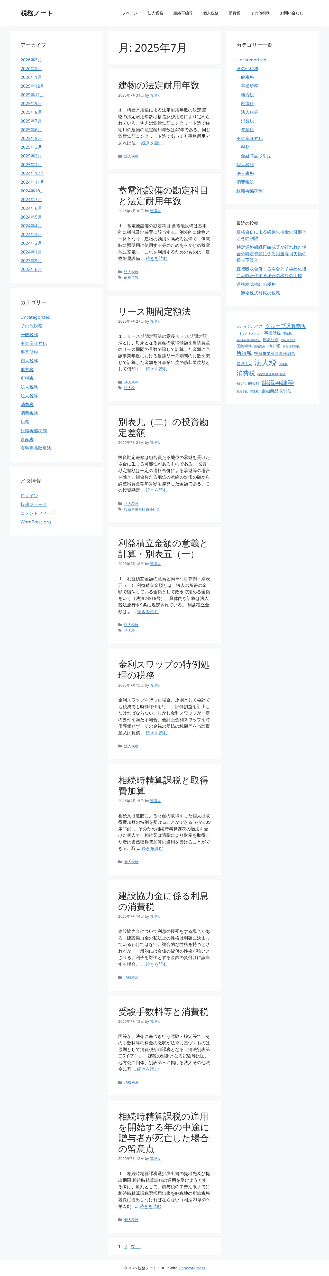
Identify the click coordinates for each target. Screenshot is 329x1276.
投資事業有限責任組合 (142, 509)
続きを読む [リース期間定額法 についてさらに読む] (157, 369)
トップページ (126, 12)
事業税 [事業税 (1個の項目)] (287, 333)
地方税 (27, 369)
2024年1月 (31, 252)
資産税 (27, 439)
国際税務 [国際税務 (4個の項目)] (244, 346)
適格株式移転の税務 (256, 284)
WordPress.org (36, 522)
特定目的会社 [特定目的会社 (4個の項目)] (248, 383)
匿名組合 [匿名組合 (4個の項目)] (271, 339)
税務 (25, 422)
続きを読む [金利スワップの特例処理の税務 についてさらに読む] (157, 733)
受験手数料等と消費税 (163, 1011)
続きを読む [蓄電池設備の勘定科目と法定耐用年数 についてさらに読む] (157, 258)
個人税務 (210, 12)
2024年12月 (32, 173)
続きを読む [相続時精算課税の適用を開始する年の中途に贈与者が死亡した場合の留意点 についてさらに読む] (150, 1206)
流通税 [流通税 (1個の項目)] (283, 364)
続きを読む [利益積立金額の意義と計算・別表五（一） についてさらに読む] (148, 611)
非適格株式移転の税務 (258, 293)
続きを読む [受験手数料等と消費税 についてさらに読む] (148, 1069)
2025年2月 (31, 156)
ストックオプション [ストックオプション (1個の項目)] (249, 333)
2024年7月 (31, 199)
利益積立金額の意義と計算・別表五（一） (163, 548)
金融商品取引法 (36, 448)
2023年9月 (31, 261)
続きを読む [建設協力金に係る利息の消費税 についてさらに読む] (157, 964)
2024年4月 (31, 226)
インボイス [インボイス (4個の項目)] (253, 326)
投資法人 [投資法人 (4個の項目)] (244, 363)
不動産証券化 (34, 343)
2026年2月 (31, 68)
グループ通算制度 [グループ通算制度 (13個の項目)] (285, 325)
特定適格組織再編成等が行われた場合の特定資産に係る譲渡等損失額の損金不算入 (271, 253)
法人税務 (155, 12)
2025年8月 (31, 112)
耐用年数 (131, 277)
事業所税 (29, 352)
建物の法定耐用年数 (158, 85)
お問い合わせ (291, 12)
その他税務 (260, 12)
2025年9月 (31, 103)
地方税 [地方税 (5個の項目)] (274, 346)
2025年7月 (31, 121)
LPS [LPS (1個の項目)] (238, 327)
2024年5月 (31, 217)
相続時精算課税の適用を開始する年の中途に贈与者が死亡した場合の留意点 (163, 1132)
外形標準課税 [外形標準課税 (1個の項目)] (291, 346)
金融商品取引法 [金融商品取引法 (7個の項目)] (276, 391)
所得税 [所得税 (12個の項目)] (244, 353)
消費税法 (131, 977)
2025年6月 (31, 130)
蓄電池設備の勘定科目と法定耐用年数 (163, 195)
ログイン (29, 496)
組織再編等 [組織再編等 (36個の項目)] (278, 382)
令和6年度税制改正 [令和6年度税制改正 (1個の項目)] (248, 340)
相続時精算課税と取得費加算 (163, 785)
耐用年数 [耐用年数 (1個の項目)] (242, 391)
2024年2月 (31, 243)
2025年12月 (32, 86)
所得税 (27, 378)
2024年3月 (31, 234)
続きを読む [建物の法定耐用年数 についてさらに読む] (152, 143)
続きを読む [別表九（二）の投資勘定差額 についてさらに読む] (157, 490)
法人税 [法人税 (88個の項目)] (265, 362)
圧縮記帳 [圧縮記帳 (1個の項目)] (260, 346)
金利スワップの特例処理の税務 (163, 669)
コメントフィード (38, 513)
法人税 (129, 387)
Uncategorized (36, 317)
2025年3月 (31, 147)
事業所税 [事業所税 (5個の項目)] (272, 333)
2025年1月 (31, 164)
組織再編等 (183, 12)
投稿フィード (34, 504)
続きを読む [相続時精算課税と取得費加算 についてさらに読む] (152, 848)
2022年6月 (31, 269)
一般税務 (29, 334)
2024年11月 (32, 182)
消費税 (234, 12)
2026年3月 (31, 60)
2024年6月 (31, 208)
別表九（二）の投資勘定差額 (163, 427)
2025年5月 (31, 138)
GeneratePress (192, 1267)
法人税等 (29, 396)
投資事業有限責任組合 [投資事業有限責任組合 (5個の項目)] (274, 353)
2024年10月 (32, 191)
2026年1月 (31, 77)
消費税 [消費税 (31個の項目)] (245, 373)
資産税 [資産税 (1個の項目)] (254, 391)
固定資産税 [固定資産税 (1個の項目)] (288, 340)
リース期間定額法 (154, 311)
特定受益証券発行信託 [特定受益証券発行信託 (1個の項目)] (271, 374)
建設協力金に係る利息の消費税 (163, 900)
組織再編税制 (34, 431)
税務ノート (37, 12)
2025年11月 (32, 95)
